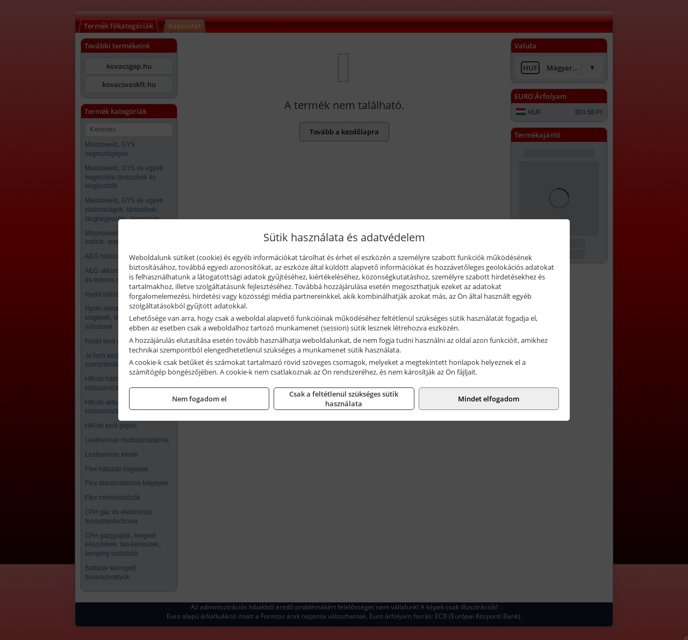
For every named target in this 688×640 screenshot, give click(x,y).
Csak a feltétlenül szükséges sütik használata (343, 398)
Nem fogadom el (199, 399)
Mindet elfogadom (488, 399)
